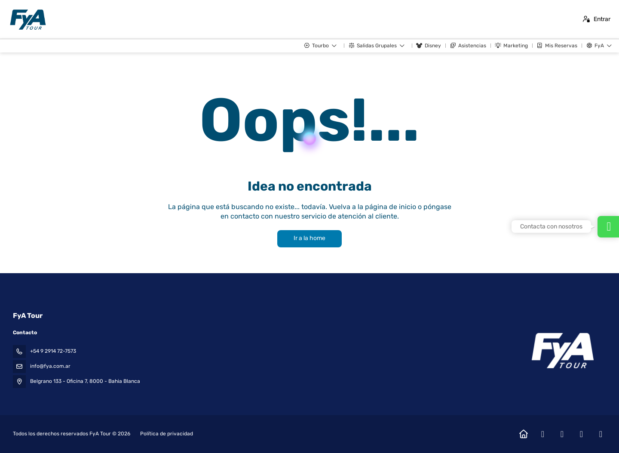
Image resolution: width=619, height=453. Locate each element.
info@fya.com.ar (50, 366)
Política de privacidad (166, 434)
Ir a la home (309, 238)
